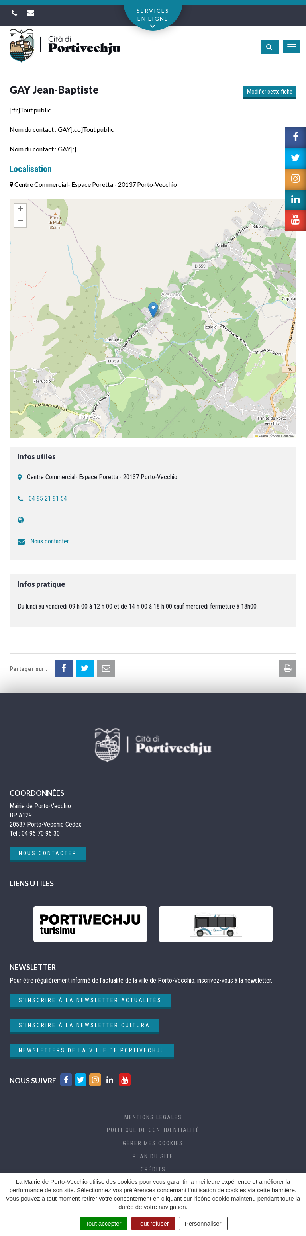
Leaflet (261, 435)
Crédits (153, 1169)
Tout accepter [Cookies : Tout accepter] (104, 1223)
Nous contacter (49, 541)
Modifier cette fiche (269, 91)
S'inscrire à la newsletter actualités (90, 1000)
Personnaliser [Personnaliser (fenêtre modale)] (203, 1223)
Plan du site (153, 1156)
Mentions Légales (153, 1117)
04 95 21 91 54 (48, 498)
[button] (153, 310)
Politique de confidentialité (153, 1130)
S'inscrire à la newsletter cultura (84, 1025)
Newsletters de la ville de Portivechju (92, 1050)
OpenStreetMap (283, 435)
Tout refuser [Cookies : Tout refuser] (153, 1223)
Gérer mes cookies (153, 1143)
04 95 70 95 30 (41, 833)
